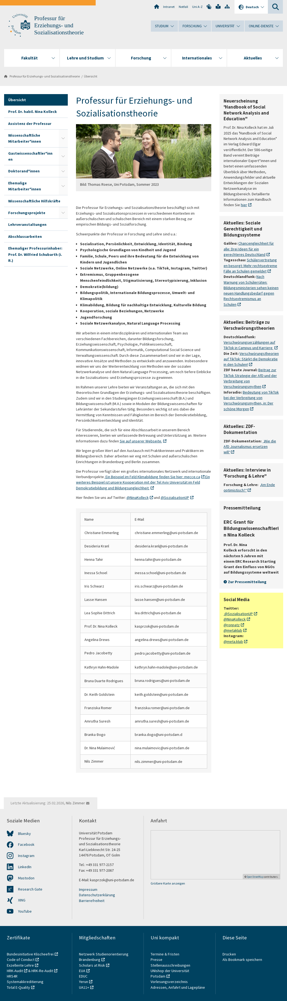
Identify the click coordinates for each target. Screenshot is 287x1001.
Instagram (26, 855)
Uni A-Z (197, 7)
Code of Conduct (20, 959)
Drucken (229, 954)
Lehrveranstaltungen (27, 224)
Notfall (183, 7)
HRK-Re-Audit (42, 970)
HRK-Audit (15, 970)
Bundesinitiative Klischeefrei (30, 954)
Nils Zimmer (75, 803)
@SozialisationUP (175, 497)
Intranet (169, 7)
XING (21, 900)
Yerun (83, 981)
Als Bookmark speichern (242, 959)
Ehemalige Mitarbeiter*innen (24, 186)
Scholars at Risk (92, 965)
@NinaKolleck (138, 497)
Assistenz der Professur (29, 123)
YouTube (25, 911)
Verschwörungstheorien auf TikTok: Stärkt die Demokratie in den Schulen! (251, 359)
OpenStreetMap (255, 876)
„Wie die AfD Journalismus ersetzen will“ (250, 447)
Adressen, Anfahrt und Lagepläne (178, 987)
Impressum (88, 889)
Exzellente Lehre (20, 965)
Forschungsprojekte (26, 212)
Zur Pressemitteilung (247, 581)
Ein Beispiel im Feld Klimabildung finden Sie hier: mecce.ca (152, 476)
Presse (157, 959)
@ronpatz (232, 624)
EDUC (83, 976)
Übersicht (90, 76)
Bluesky (24, 833)
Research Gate (30, 889)
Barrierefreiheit (91, 900)
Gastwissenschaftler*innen (30, 156)
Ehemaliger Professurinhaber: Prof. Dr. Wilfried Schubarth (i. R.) (35, 254)
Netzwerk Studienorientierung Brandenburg (103, 957)
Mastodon (26, 878)
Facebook (26, 844)
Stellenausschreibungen (170, 965)
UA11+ (84, 987)
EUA (82, 970)
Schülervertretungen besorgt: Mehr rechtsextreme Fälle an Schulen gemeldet (250, 265)
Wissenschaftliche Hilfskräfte (34, 201)
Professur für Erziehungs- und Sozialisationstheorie (59, 25)
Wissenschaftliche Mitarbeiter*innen (24, 138)
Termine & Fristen (165, 954)
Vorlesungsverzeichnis (170, 981)
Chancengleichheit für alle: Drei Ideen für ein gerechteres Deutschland (249, 249)
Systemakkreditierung (25, 981)
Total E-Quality (18, 987)
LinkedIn (24, 866)
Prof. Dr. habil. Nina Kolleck (32, 111)
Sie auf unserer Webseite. (141, 441)
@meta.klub (233, 641)
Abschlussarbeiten (25, 236)
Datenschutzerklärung (97, 894)
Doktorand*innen (24, 171)
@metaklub (233, 630)
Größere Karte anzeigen (168, 883)
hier (244, 204)
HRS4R (12, 976)
